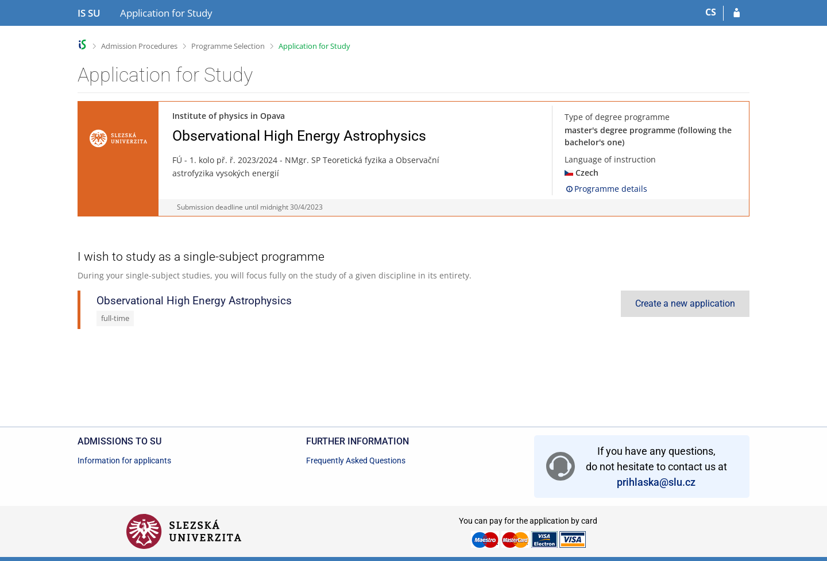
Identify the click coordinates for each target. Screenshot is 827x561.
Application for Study (314, 46)
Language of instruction (610, 159)
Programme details (606, 188)
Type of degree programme (617, 116)
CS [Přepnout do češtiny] (710, 12)
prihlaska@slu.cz (656, 482)
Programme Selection (228, 46)
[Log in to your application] (736, 13)
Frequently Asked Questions (355, 460)
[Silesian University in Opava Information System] (89, 13)
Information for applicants (124, 460)
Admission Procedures (139, 46)
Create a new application (685, 303)
